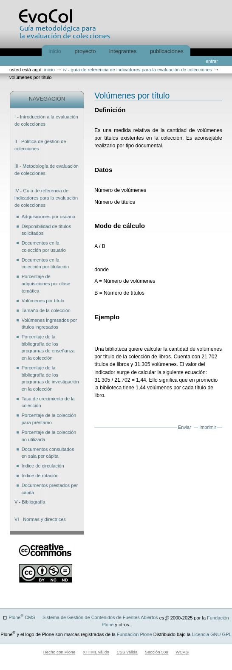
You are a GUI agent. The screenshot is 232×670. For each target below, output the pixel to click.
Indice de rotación (40, 475)
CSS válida (126, 652)
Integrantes (122, 51)
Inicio (54, 51)
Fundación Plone (134, 634)
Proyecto (85, 51)
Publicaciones (167, 51)
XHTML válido (96, 652)
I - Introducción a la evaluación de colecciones (46, 120)
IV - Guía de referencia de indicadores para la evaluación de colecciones (137, 69)
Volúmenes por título (43, 300)
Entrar (212, 61)
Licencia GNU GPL (211, 634)
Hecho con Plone (59, 652)
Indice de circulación (43, 465)
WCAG (182, 652)
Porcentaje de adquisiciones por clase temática (46, 283)
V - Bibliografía (29, 501)
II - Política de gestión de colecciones (40, 145)
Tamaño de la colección (46, 310)
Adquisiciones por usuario (48, 216)
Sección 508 (156, 652)
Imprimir (207, 427)
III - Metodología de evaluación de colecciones (46, 169)
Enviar (184, 427)
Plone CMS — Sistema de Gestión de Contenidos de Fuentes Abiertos (83, 617)
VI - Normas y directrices (40, 519)
